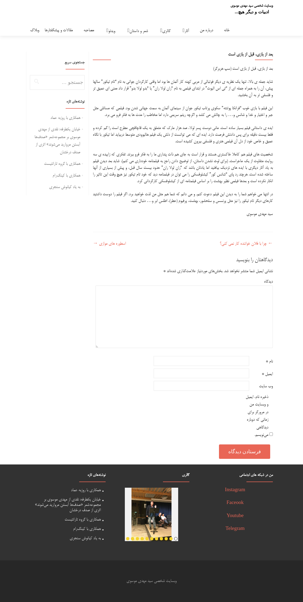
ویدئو (111, 31)
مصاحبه (88, 30)
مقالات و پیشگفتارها (59, 30)
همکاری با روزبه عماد (65, 117)
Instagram (235, 490)
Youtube (235, 516)
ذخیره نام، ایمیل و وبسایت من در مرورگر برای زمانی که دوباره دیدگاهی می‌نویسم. (257, 416)
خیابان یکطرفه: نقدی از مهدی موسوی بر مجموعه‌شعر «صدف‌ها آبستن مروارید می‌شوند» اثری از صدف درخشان (68, 505)
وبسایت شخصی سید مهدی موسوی (251, 6)
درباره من (206, 30)
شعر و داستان (138, 31)
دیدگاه (268, 281)
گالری (166, 31)
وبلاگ (34, 30)
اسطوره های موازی (109, 243)
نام (269, 361)
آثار (187, 31)
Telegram (235, 528)
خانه (227, 30)
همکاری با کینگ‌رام (66, 175)
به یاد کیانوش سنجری (64, 187)
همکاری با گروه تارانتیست (62, 163)
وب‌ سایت (266, 386)
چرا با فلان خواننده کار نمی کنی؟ (246, 243)
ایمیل (267, 374)
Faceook (235, 503)
